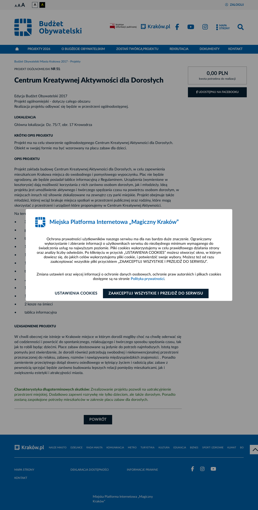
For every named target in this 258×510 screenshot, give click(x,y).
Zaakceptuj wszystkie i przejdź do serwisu (155, 293)
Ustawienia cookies (76, 293)
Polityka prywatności (147, 279)
